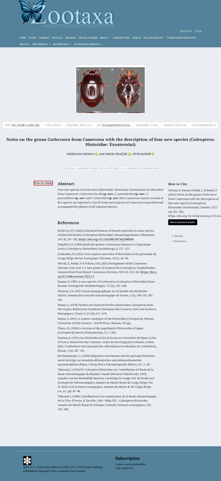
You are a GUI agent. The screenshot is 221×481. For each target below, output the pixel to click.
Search (136, 37)
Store (32, 37)
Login (198, 31)
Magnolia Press (47, 471)
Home (23, 37)
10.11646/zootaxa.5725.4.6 (116, 125)
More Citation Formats (182, 222)
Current (44, 37)
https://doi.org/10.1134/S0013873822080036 (106, 239)
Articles (57, 37)
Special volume (88, 37)
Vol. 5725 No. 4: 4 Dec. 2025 (26, 125)
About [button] (104, 37)
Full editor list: (153, 37)
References (180, 241)
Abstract (178, 236)
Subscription (121, 37)
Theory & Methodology (181, 37)
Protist (25, 44)
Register (186, 31)
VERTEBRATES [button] (40, 44)
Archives (70, 37)
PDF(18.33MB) (43, 183)
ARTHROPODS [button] (61, 44)
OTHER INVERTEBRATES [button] (87, 44)
